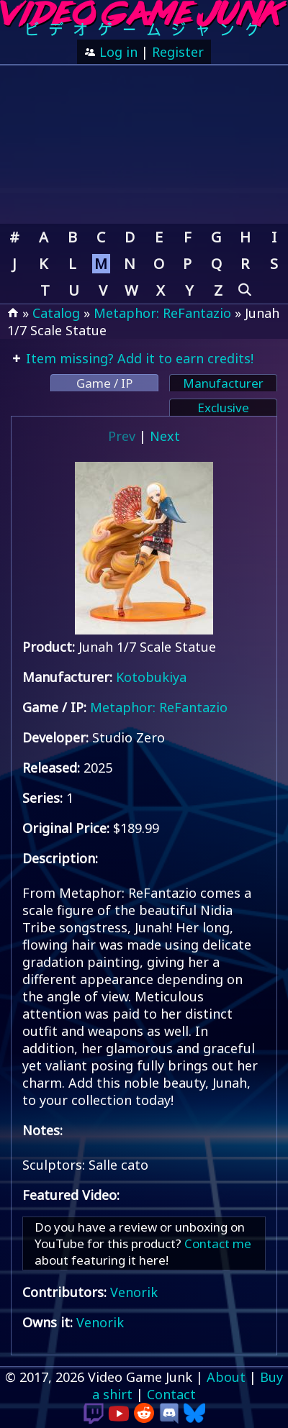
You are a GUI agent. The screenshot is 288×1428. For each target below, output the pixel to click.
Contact (171, 1394)
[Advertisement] (144, 145)
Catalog (56, 313)
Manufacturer (223, 383)
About (226, 1377)
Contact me (217, 1243)
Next (165, 436)
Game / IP (104, 383)
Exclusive (223, 407)
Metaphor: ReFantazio (162, 313)
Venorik (134, 1292)
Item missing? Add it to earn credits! (137, 358)
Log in (117, 51)
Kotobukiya (151, 677)
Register (178, 51)
